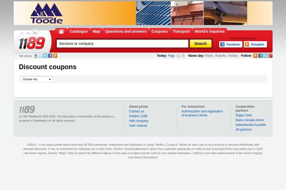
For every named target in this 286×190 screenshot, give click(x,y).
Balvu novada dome (250, 120)
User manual (138, 125)
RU (28, 33)
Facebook (50, 56)
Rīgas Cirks (244, 115)
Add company (138, 121)
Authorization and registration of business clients (202, 113)
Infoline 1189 (138, 116)
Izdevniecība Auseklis (251, 125)
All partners (244, 129)
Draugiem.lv (55, 56)
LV (22, 33)
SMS (35, 56)
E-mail (40, 56)
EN (35, 33)
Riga (171, 56)
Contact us (136, 111)
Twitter (45, 56)
